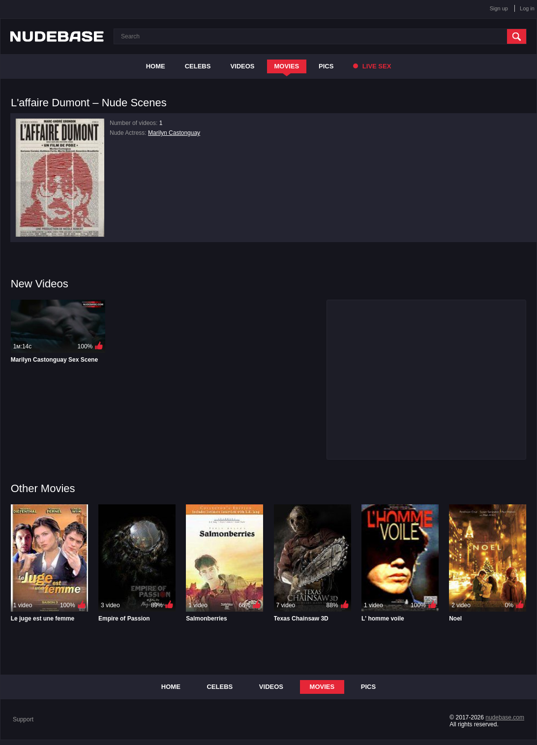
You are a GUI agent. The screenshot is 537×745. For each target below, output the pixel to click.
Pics (326, 66)
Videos (242, 66)
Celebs (198, 66)
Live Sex (372, 66)
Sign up (499, 8)
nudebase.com (504, 717)
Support (23, 719)
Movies (286, 66)
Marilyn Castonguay (174, 132)
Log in (527, 8)
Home (155, 66)
